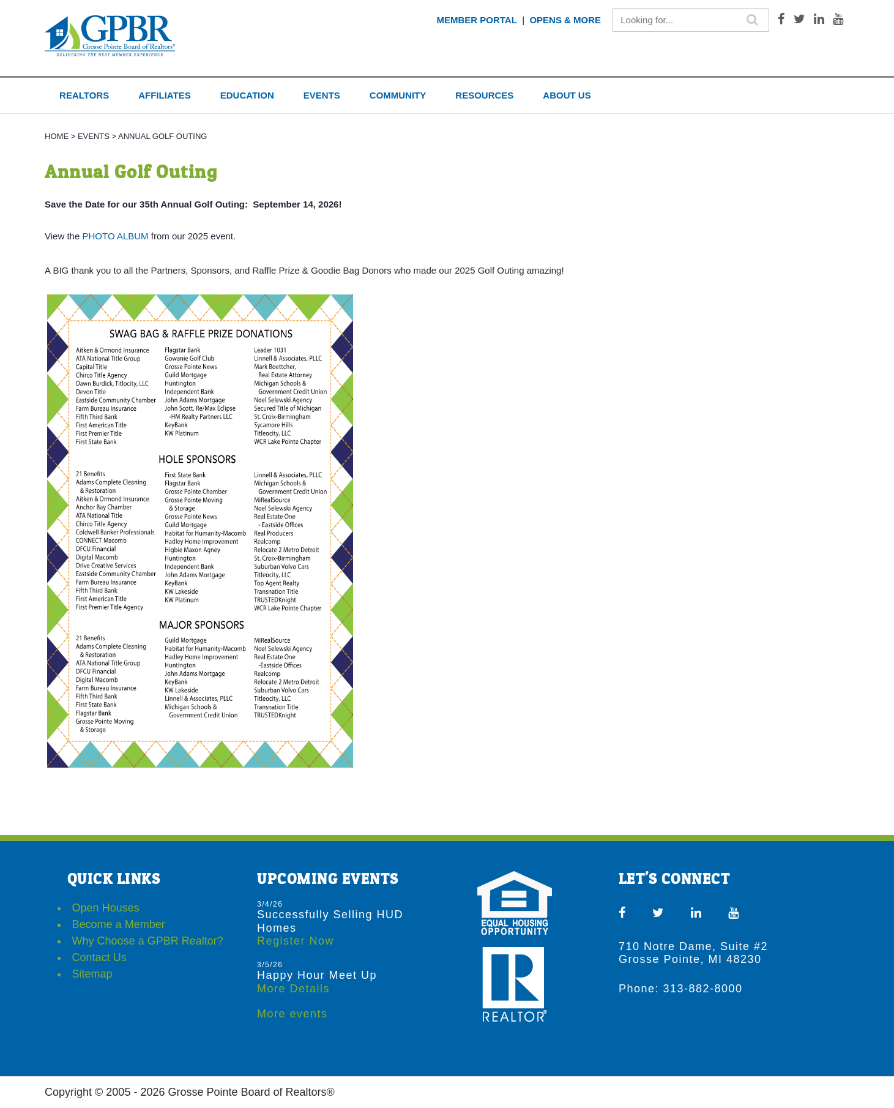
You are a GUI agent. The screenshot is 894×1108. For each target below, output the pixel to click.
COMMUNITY (398, 95)
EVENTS (322, 95)
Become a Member (118, 924)
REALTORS (84, 95)
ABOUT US (566, 95)
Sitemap (92, 974)
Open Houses (106, 908)
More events (292, 1014)
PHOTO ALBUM (115, 236)
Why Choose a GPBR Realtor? (147, 941)
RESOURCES (484, 95)
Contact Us (99, 957)
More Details (293, 989)
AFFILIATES (164, 95)
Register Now (295, 941)
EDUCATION (247, 95)
